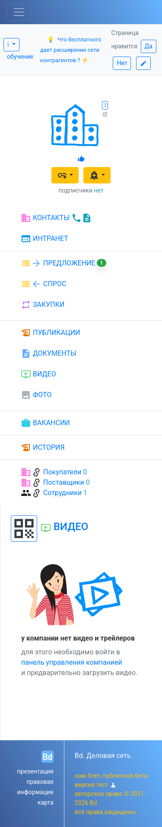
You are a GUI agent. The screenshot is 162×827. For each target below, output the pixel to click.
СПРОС (43, 284)
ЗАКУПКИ (42, 305)
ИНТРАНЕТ (44, 239)
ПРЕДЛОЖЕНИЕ (63, 263)
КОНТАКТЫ (56, 218)
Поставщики (63, 482)
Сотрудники (62, 493)
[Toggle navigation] (19, 12)
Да (148, 46)
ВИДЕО (38, 374)
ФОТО (36, 395)
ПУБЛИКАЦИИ (50, 333)
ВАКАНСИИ (45, 423)
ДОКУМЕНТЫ (48, 353)
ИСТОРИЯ (43, 447)
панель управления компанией (71, 662)
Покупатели (62, 472)
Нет (122, 63)
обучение (20, 56)
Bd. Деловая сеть (103, 755)
